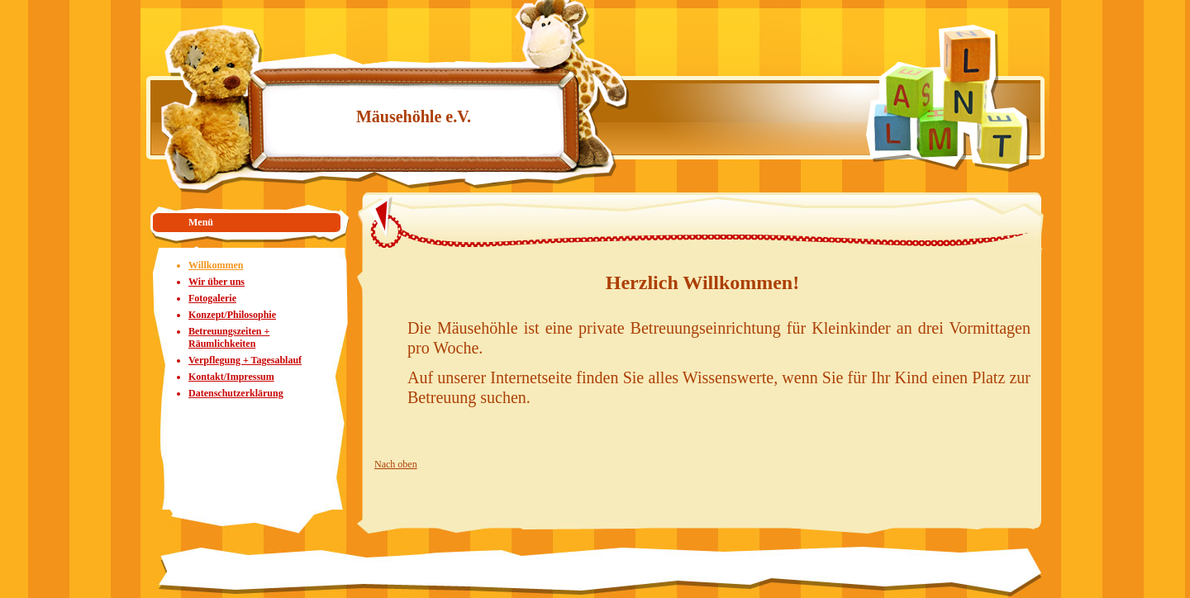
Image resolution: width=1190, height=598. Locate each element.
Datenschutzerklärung (235, 393)
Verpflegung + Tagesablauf (245, 360)
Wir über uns (216, 281)
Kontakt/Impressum (231, 376)
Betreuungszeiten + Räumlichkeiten (228, 337)
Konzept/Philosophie (232, 314)
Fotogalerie (212, 298)
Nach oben (395, 464)
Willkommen (215, 265)
